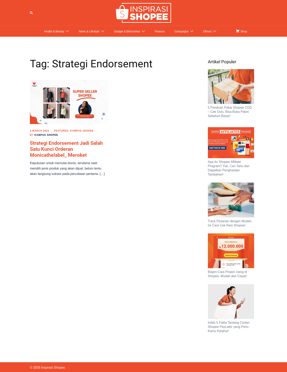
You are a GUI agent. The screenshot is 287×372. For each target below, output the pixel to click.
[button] (31, 14)
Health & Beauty (54, 35)
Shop (241, 35)
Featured (61, 134)
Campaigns (181, 35)
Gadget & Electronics (127, 35)
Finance (160, 35)
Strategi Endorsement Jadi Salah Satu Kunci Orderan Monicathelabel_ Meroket (66, 153)
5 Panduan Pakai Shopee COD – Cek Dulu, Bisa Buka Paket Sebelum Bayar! (230, 116)
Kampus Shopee (82, 134)
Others (207, 35)
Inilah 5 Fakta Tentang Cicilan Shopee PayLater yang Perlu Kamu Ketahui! (229, 331)
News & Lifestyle (89, 35)
